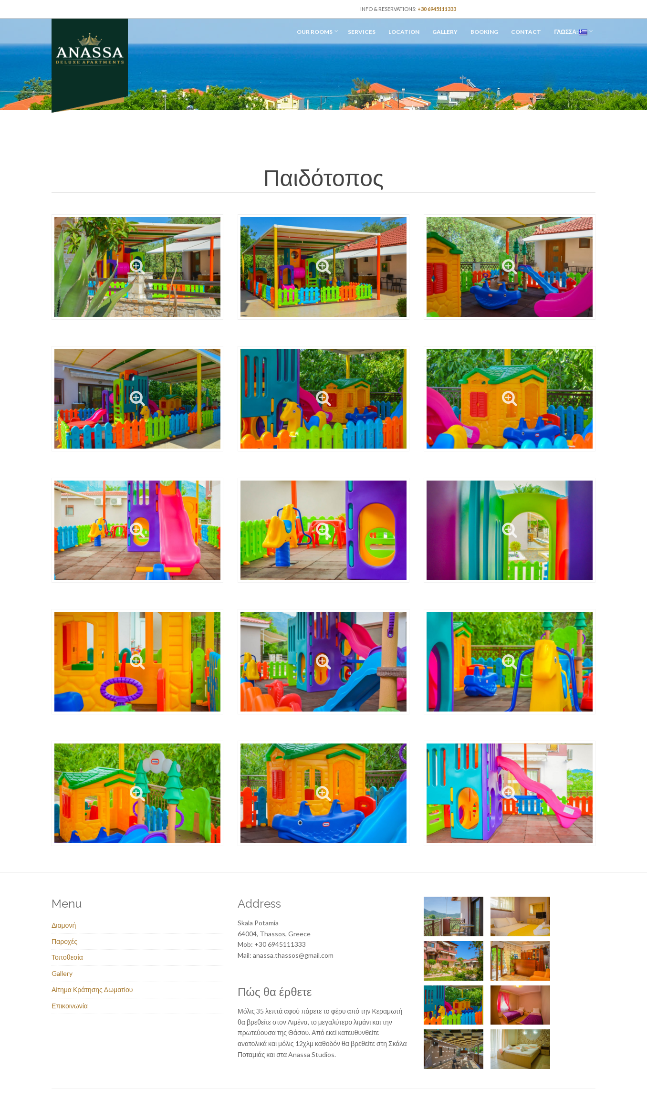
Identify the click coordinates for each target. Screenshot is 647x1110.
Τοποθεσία (67, 957)
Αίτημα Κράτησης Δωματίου (92, 989)
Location (403, 31)
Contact (526, 31)
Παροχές (64, 941)
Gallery (445, 31)
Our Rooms (315, 31)
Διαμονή (64, 925)
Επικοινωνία (70, 1006)
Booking (484, 31)
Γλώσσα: (570, 31)
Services (362, 31)
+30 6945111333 (436, 9)
